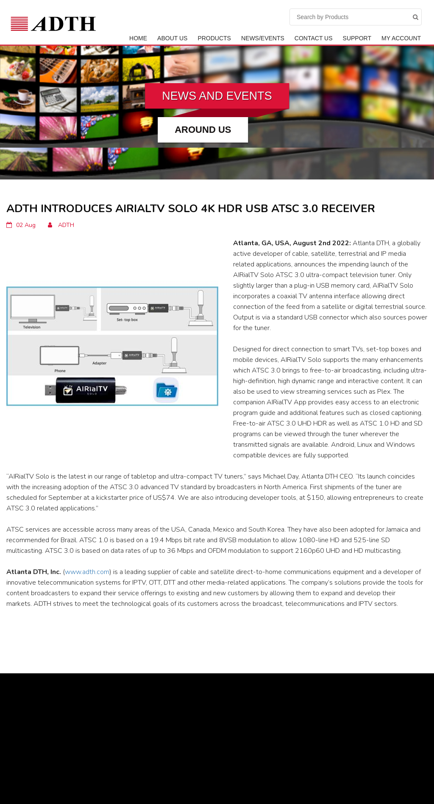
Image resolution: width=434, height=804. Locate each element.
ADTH (61, 225)
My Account (401, 38)
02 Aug (21, 225)
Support (357, 38)
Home (138, 38)
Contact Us (314, 38)
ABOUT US (172, 38)
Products (214, 38)
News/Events (262, 38)
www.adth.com (87, 572)
